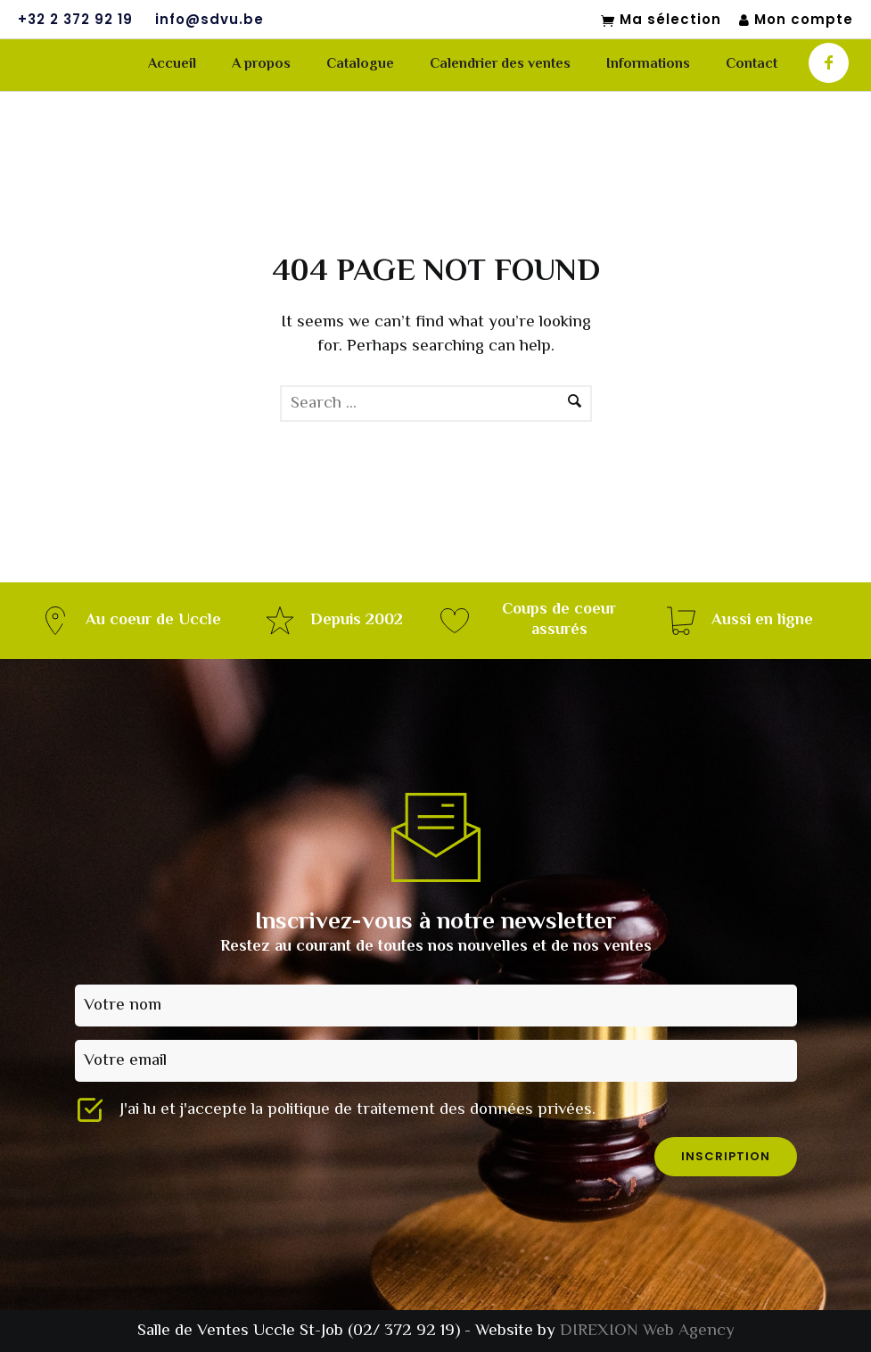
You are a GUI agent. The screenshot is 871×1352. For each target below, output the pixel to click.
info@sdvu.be (209, 19)
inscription (725, 1156)
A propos (261, 65)
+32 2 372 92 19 (75, 19)
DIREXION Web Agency (647, 1331)
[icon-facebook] (829, 63)
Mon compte (796, 20)
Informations (648, 65)
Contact (751, 65)
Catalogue (360, 65)
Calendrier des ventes (500, 65)
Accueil (172, 65)
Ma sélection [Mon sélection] (661, 20)
